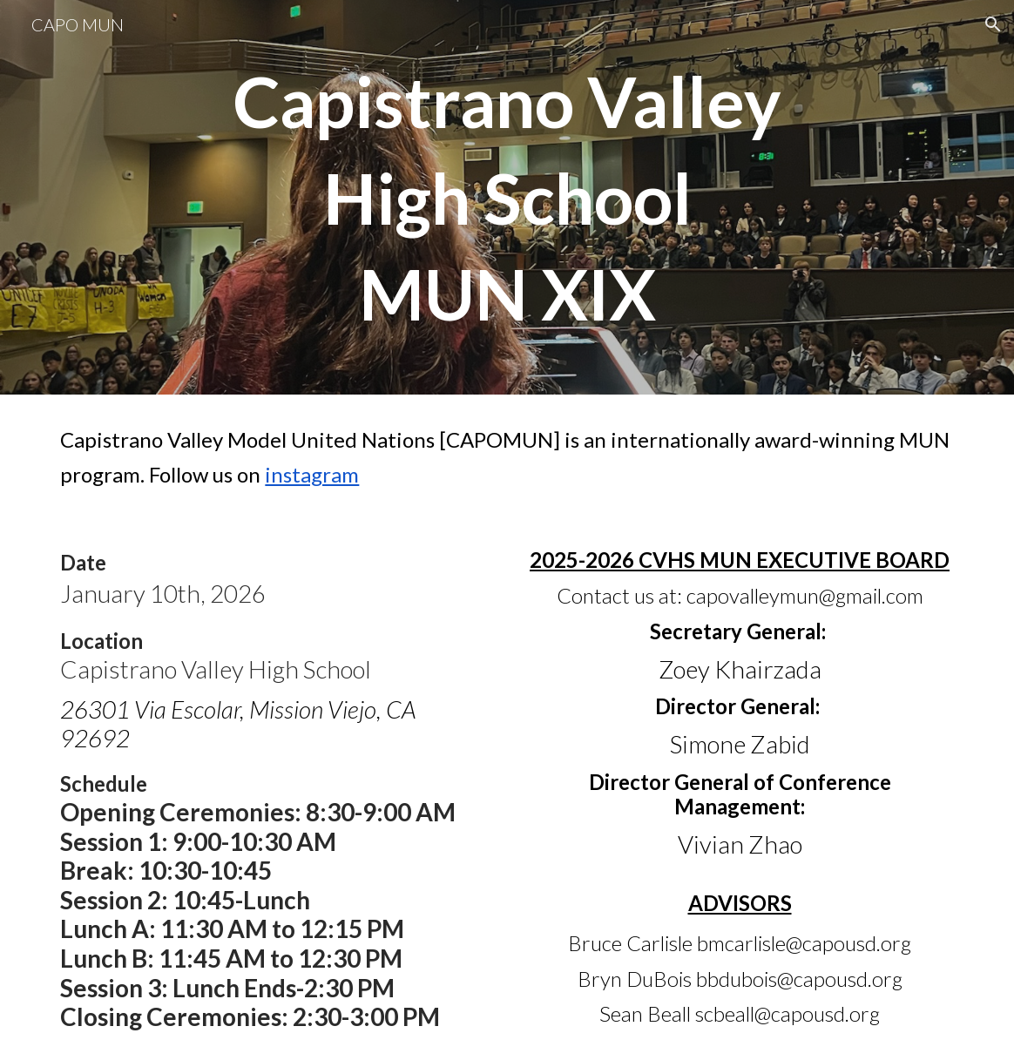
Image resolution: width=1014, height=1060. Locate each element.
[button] (993, 24)
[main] (506, 197)
